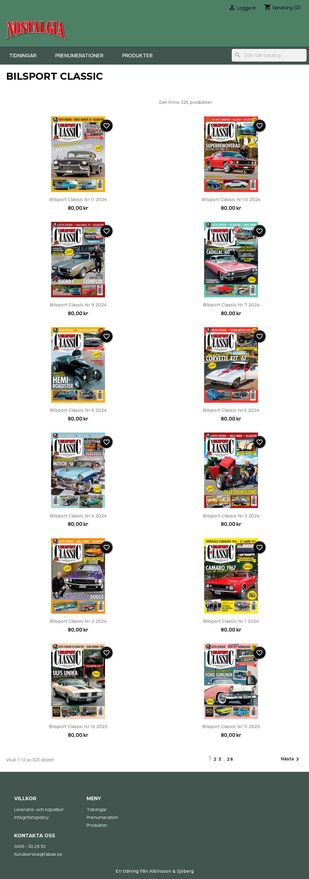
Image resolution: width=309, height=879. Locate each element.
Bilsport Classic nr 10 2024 (231, 199)
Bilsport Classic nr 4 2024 (78, 516)
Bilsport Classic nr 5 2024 (231, 410)
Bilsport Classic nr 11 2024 (78, 199)
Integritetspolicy (31, 817)
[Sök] (269, 55)
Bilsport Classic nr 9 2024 (78, 305)
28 (230, 759)
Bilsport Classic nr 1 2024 (231, 621)
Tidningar (22, 55)
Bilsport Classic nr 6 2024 (78, 410)
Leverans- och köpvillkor (39, 809)
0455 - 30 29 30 (30, 846)
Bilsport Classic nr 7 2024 (231, 305)
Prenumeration (102, 817)
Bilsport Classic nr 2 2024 (78, 621)
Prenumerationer (79, 55)
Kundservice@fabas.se (38, 854)
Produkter (137, 55)
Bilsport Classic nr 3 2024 (231, 516)
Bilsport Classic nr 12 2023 (78, 726)
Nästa (291, 759)
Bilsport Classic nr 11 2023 (231, 726)
